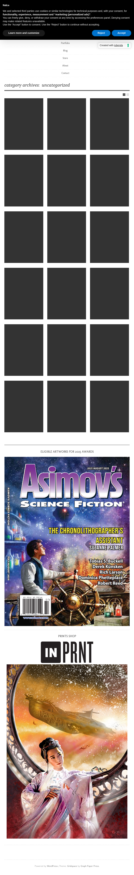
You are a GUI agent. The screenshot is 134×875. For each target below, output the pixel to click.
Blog (65, 50)
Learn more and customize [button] (23, 33)
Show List (127, 94)
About (65, 65)
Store (65, 58)
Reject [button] (101, 33)
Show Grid (124, 94)
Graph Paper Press (90, 866)
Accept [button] (121, 33)
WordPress (52, 866)
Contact (65, 73)
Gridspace (72, 866)
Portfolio (65, 43)
